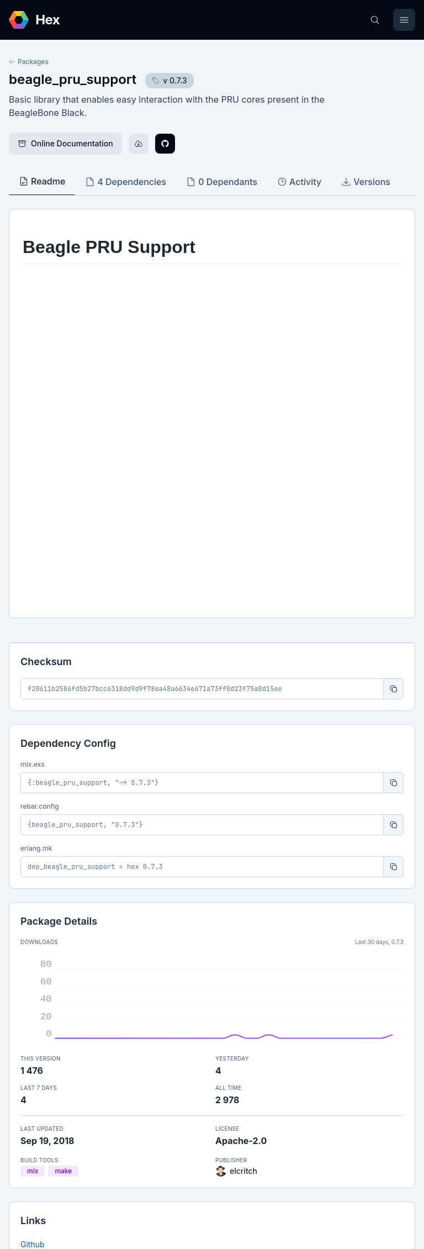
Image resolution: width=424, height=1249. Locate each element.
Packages (29, 61)
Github (32, 913)
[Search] (375, 20)
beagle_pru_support (72, 79)
